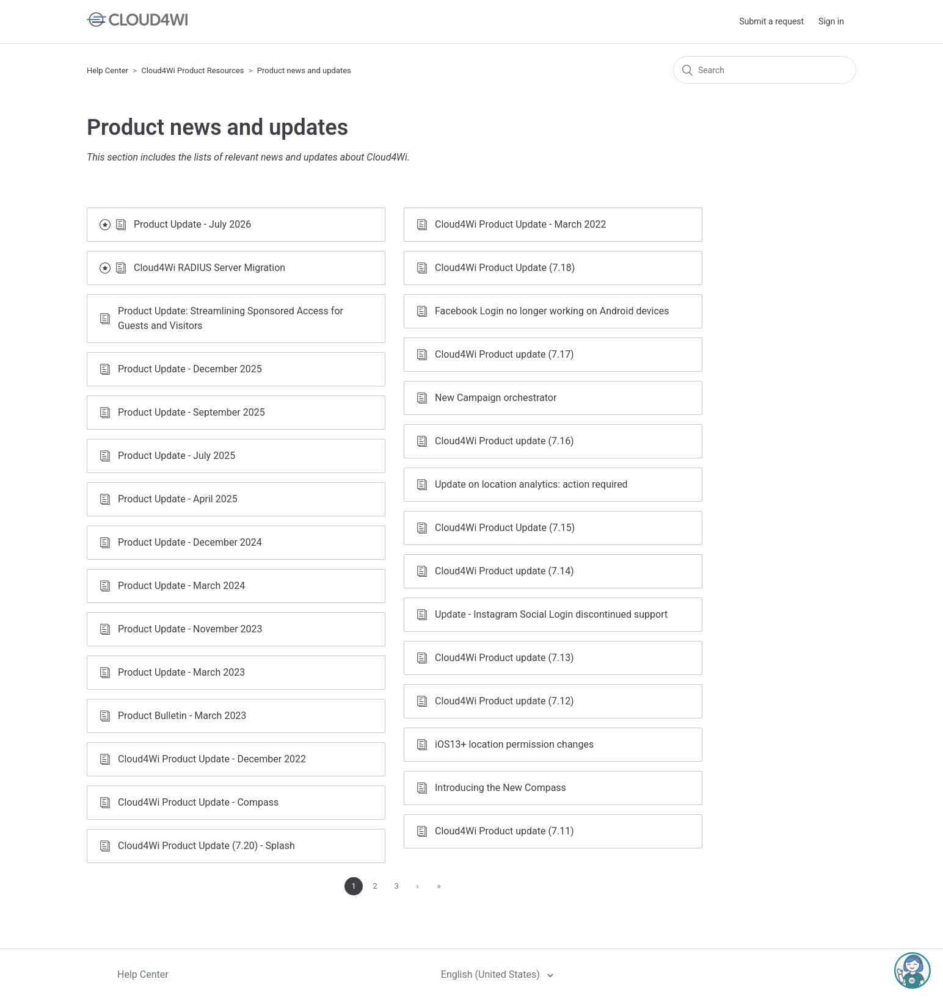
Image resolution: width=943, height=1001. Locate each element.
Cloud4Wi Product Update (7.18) (505, 267)
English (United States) (491, 974)
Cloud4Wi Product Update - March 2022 (520, 224)
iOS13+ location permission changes (514, 744)
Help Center (107, 70)
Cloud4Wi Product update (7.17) (504, 354)
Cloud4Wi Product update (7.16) (504, 441)
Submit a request (771, 21)
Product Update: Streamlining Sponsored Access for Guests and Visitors (230, 318)
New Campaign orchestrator (495, 397)
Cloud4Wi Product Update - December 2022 (212, 759)
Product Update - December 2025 (190, 369)
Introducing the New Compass (500, 787)
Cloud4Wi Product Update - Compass (198, 802)
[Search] (764, 70)
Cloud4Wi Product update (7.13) (504, 657)
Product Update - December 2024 (190, 542)
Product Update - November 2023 (190, 629)
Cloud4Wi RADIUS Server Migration (209, 267)
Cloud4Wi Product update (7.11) (504, 831)
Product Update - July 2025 (176, 455)
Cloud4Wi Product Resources (192, 70)
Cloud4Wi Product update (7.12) (504, 701)
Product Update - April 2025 (178, 499)
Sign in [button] (831, 21)
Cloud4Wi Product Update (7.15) (505, 527)
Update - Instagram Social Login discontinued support (551, 614)
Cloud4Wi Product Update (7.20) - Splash (206, 845)
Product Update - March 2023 (181, 672)
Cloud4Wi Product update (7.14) (504, 571)
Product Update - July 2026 (192, 224)
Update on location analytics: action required (531, 484)
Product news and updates (304, 70)
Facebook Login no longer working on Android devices (552, 311)
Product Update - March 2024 (181, 585)
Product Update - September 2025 (191, 412)
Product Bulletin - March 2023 (182, 715)
